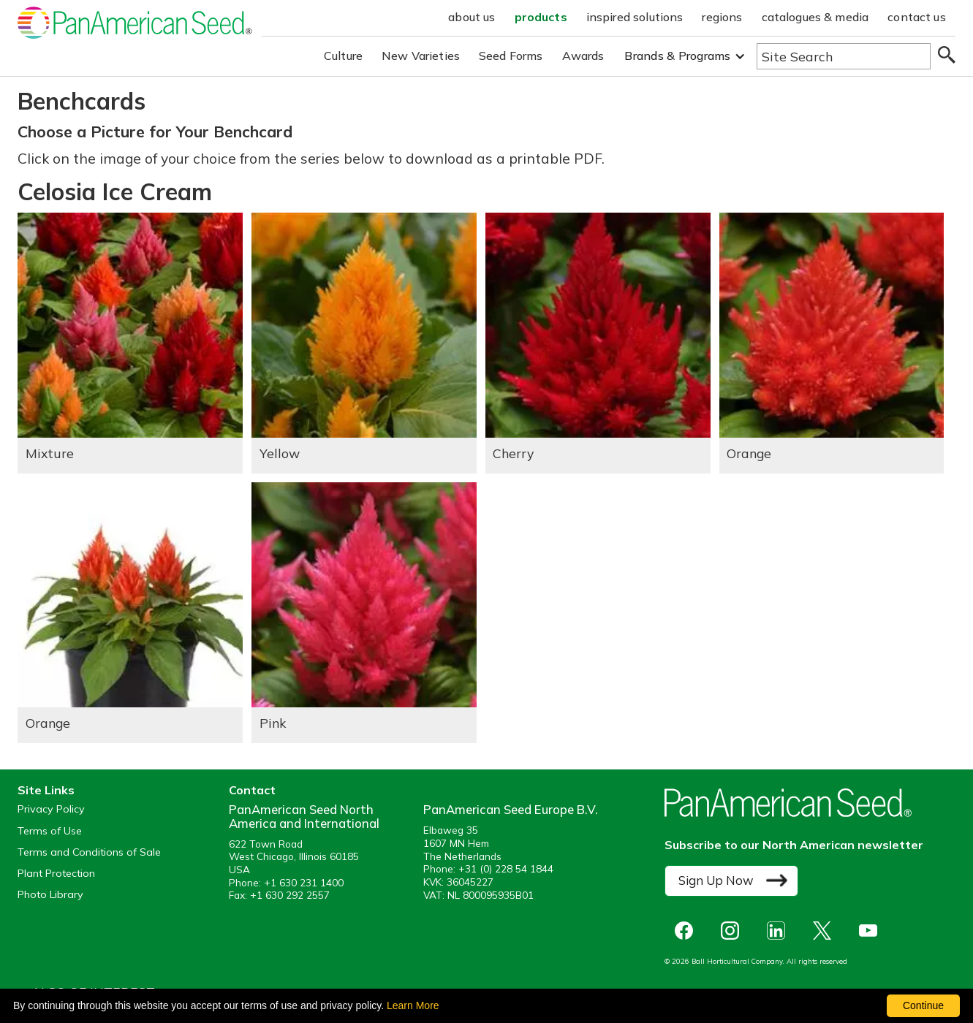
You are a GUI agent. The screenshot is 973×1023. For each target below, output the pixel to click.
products (541, 16)
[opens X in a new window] (826, 930)
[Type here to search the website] (844, 56)
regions (722, 16)
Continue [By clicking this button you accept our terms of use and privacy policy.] (923, 1005)
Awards (583, 55)
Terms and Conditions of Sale (89, 852)
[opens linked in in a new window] (780, 930)
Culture (343, 55)
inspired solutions (635, 16)
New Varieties (421, 55)
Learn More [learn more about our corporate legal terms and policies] (413, 1005)
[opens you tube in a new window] (872, 930)
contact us (916, 16)
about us (471, 16)
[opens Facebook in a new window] (688, 930)
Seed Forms (511, 55)
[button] (684, 56)
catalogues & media (815, 16)
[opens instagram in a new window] (734, 930)
